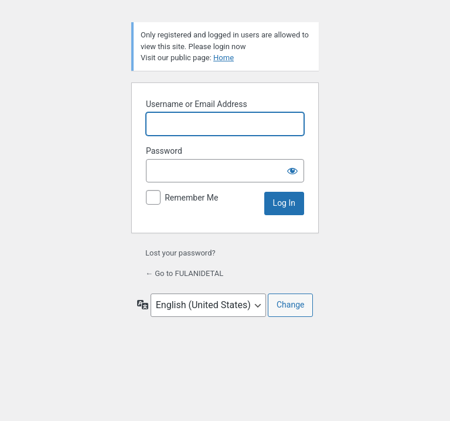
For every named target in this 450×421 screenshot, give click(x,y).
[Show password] (292, 170)
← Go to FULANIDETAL (184, 273)
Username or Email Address (196, 104)
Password (164, 151)
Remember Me (191, 197)
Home (223, 57)
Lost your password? (180, 253)
